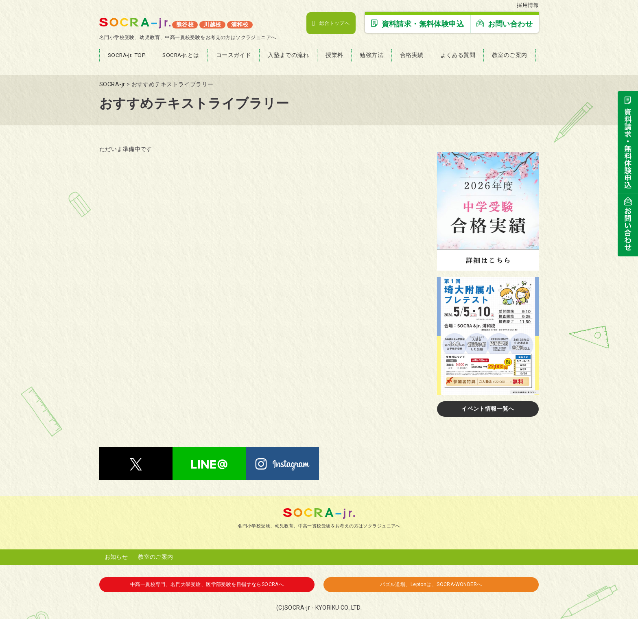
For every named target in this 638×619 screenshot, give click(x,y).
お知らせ (116, 556)
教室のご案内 (155, 556)
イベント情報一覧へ (487, 408)
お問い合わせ (504, 24)
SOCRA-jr (297, 607)
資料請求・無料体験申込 (417, 24)
